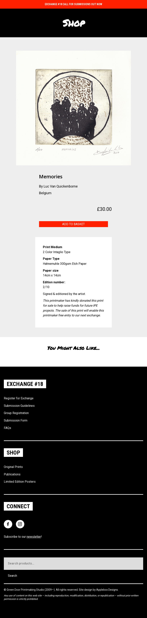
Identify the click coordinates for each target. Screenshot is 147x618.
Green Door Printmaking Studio (26, 589)
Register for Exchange (18, 398)
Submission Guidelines (19, 406)
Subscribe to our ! (23, 536)
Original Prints (13, 467)
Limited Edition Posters (20, 481)
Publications (12, 474)
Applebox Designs (107, 589)
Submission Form (15, 420)
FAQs (7, 428)
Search (12, 575)
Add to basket (73, 224)
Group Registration (16, 413)
